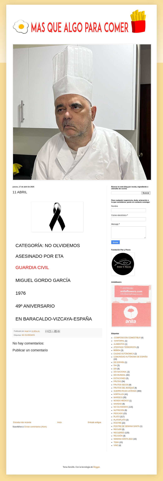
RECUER (118, 429)
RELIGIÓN (118, 436)
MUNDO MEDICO (121, 401)
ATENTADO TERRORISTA (125, 347)
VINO (116, 445)
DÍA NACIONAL (120, 372)
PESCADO (118, 413)
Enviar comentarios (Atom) (35, 427)
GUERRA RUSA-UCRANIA (125, 391)
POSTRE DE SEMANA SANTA (126, 426)
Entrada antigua (94, 422)
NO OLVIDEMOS (28, 335)
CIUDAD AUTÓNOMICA (124, 354)
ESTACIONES (120, 378)
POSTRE (117, 423)
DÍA (115, 369)
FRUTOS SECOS (121, 385)
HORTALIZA (119, 394)
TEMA (116, 442)
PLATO (117, 417)
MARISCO (118, 397)
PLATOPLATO (120, 420)
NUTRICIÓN (119, 410)
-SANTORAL (119, 341)
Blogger (96, 467)
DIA (115, 365)
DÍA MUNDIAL (120, 375)
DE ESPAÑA (119, 362)
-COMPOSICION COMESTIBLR (127, 338)
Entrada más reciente (22, 422)
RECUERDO (119, 433)
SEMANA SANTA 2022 (123, 439)
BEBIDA (117, 350)
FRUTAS (117, 381)
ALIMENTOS (119, 344)
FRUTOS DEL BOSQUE (124, 388)
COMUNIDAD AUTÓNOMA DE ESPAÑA (130, 357)
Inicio (59, 422)
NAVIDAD (118, 404)
